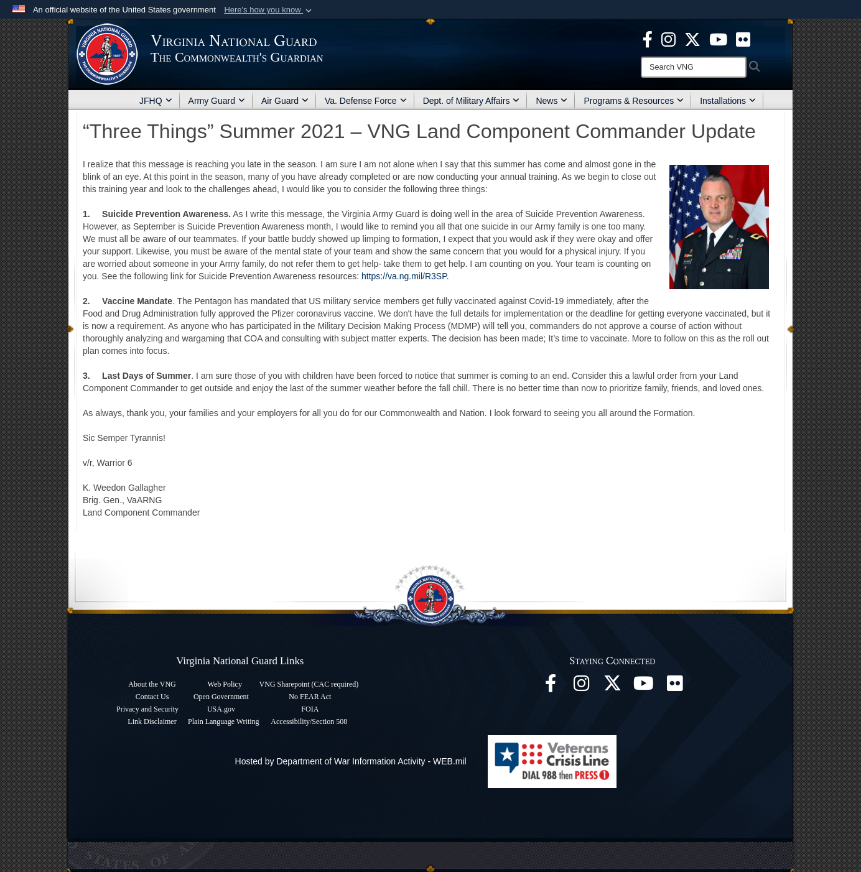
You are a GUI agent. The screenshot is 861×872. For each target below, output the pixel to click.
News (551, 101)
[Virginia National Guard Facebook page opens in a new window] (648, 39)
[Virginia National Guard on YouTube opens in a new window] (718, 39)
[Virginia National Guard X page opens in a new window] (692, 39)
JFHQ (155, 101)
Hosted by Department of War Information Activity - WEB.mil (351, 761)
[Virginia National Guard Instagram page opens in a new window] (668, 39)
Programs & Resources (634, 101)
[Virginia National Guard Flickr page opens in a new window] (743, 39)
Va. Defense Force (366, 101)
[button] (269, 10)
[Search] (694, 67)
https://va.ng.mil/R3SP (404, 276)
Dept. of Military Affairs (471, 101)
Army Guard (216, 101)
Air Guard (285, 101)
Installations (728, 101)
